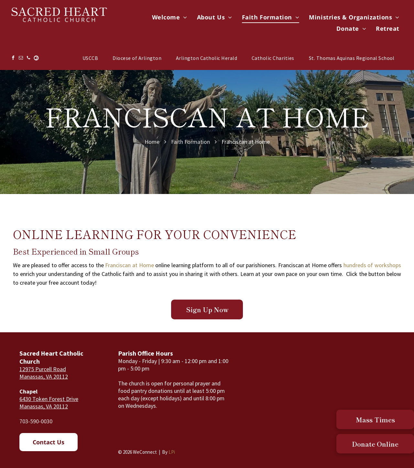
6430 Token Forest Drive (48, 399)
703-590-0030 (35, 421)
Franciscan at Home (129, 265)
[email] (20, 59)
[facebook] (13, 59)
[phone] (28, 59)
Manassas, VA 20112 (43, 376)
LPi (172, 452)
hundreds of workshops (372, 265)
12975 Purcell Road (42, 369)
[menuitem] (169, 17)
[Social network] (36, 59)
